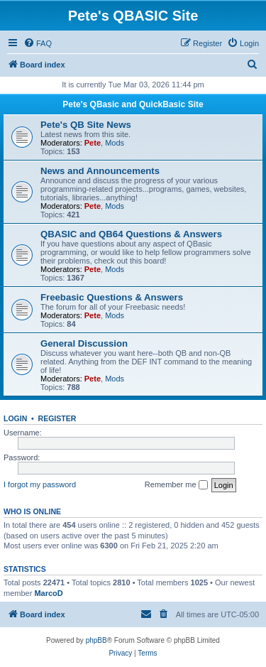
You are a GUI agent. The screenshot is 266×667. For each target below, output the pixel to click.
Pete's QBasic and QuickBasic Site (132, 104)
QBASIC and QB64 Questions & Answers (131, 234)
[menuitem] (37, 43)
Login (15, 418)
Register (57, 418)
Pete (92, 143)
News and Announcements (100, 171)
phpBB (96, 640)
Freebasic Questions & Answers (111, 297)
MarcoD (48, 593)
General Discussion (84, 343)
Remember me (176, 485)
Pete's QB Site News (85, 124)
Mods (114, 143)
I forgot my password (40, 484)
